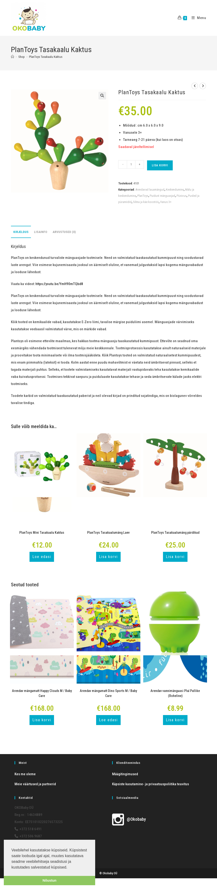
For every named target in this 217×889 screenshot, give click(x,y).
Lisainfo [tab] (40, 232)
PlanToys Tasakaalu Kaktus (45, 57)
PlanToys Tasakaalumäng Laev (108, 532)
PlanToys (142, 196)
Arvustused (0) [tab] (64, 232)
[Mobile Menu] (197, 18)
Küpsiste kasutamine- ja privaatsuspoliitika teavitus (150, 784)
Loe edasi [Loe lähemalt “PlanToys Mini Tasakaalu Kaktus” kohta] (41, 556)
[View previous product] (194, 86)
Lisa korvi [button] (108, 556)
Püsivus (182, 196)
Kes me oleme (25, 774)
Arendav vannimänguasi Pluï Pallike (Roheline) (175, 693)
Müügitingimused (125, 774)
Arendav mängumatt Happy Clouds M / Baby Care (42, 693)
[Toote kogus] (131, 164)
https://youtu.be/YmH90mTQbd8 (59, 284)
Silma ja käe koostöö (146, 202)
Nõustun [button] (49, 880)
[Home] (12, 57)
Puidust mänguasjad (162, 196)
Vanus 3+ (166, 202)
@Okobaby (129, 819)
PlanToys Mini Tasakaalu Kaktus (41, 532)
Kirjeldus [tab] (21, 232)
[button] (102, 95)
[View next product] (202, 86)
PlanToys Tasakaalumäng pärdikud (175, 532)
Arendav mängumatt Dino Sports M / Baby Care (108, 693)
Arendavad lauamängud (149, 189)
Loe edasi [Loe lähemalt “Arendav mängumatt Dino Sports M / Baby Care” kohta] (108, 720)
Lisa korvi (160, 165)
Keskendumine (175, 189)
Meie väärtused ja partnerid (35, 784)
